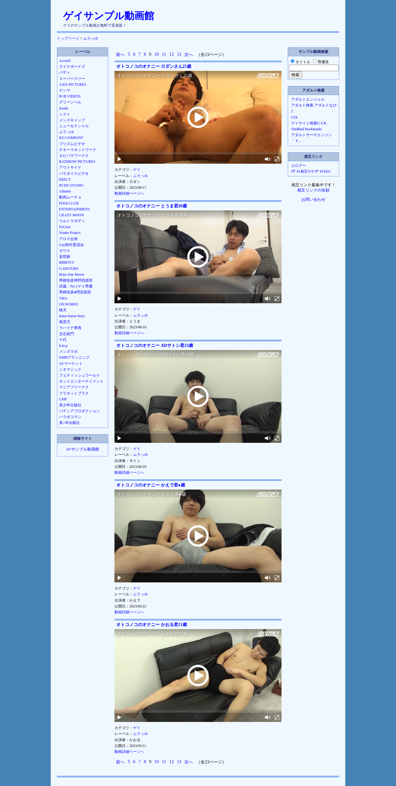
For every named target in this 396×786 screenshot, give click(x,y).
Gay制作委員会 (71, 245)
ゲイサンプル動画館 (108, 15)
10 (156, 54)
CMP (63, 399)
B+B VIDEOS (70, 96)
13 (179, 54)
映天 (63, 310)
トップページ (68, 38)
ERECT (65, 179)
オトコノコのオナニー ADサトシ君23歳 (154, 345)
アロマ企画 (68, 239)
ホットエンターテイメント (81, 381)
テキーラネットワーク (77, 150)
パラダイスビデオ (74, 173)
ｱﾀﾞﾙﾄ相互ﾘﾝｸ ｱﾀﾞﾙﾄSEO (311, 171)
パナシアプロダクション (79, 411)
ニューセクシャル (74, 126)
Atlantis (65, 191)
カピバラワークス (74, 155)
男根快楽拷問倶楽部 (76, 280)
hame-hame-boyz (72, 316)
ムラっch (90, 38)
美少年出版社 (70, 405)
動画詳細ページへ (129, 193)
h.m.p (63, 345)
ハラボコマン (70, 417)
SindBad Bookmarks (306, 129)
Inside (63, 108)
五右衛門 (66, 334)
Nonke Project (69, 233)
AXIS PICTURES (72, 84)
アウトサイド (70, 167)
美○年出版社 (69, 423)
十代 (63, 340)
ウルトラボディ (72, 221)
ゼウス (64, 250)
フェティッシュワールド (79, 375)
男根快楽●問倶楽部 (75, 292)
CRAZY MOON (71, 215)
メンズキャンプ (72, 120)
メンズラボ (68, 351)
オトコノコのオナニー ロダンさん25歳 (153, 66)
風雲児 (64, 322)
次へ (188, 54)
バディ (64, 72)
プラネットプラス (74, 393)
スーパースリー (72, 78)
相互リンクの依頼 (313, 190)
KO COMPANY (71, 138)
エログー (298, 165)
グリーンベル (70, 102)
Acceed (64, 60)
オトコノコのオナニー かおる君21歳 (151, 624)
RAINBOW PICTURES (77, 161)
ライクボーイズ (72, 66)
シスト (64, 114)
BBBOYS (66, 262)
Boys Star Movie (71, 274)
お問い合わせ (313, 199)
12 (171, 54)
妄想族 (64, 256)
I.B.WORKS (68, 304)
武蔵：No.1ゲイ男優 (76, 286)
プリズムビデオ (72, 144)
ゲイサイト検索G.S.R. (309, 123)
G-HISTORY (69, 268)
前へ (120, 54)
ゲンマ (64, 90)
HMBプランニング (74, 357)
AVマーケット (71, 363)
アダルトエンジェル (308, 99)
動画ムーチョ (70, 197)
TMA (63, 298)
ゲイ (136, 169)
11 (164, 54)
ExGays (65, 227)
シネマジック (70, 369)
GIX (294, 117)
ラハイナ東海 (70, 328)
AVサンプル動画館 (82, 449)
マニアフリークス (74, 387)
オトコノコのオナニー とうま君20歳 (151, 206)
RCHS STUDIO (71, 185)
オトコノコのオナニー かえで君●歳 (150, 485)
